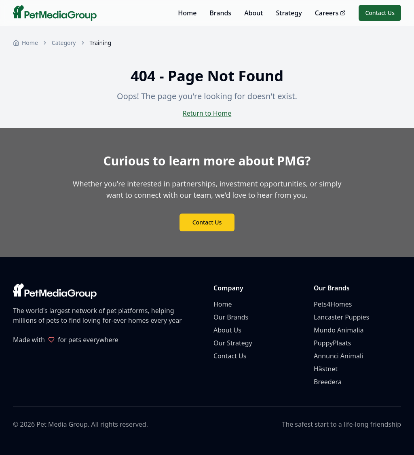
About (253, 12)
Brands (220, 12)
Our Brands (230, 317)
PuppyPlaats (332, 343)
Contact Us (380, 13)
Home (187, 12)
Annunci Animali (338, 355)
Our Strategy (232, 343)
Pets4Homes (333, 304)
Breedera (328, 381)
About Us (227, 330)
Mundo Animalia (338, 330)
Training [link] (101, 43)
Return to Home (207, 113)
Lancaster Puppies (341, 317)
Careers (330, 12)
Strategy (289, 12)
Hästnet (326, 368)
